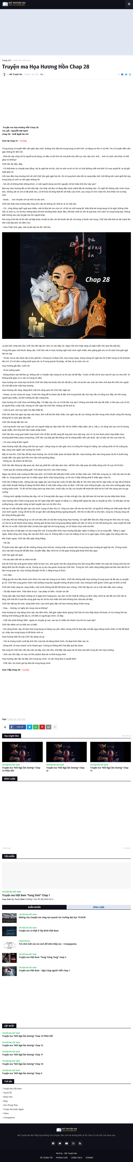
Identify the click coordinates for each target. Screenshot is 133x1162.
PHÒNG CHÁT (62, 1158)
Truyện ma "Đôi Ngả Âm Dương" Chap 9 (22, 1073)
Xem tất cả (126, 736)
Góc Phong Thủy (11, 1105)
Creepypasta (9, 1117)
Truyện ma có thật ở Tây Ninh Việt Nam (39, 930)
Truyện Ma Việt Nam (21, 60)
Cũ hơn (126, 848)
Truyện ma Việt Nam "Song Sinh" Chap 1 (26, 895)
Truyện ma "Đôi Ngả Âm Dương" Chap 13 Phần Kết (21, 769)
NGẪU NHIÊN (34, 907)
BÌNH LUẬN (98, 907)
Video (6, 1113)
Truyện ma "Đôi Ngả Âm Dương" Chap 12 (65, 769)
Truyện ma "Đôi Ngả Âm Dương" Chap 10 (22, 1064)
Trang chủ (6, 60)
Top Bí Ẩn (8, 1093)
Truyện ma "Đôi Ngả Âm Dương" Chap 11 (109, 769)
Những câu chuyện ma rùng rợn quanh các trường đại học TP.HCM (52, 917)
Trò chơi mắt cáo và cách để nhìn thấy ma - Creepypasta (48, 944)
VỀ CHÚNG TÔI (46, 1158)
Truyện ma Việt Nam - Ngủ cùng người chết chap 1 (44, 970)
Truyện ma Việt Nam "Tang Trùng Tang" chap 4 (42, 957)
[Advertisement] (66, 31)
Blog (5, 1101)
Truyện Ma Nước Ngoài (14, 1109)
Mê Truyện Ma (70, 1153)
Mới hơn (7, 848)
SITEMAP (89, 1158)
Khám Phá (8, 1097)
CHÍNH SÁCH (76, 1158)
